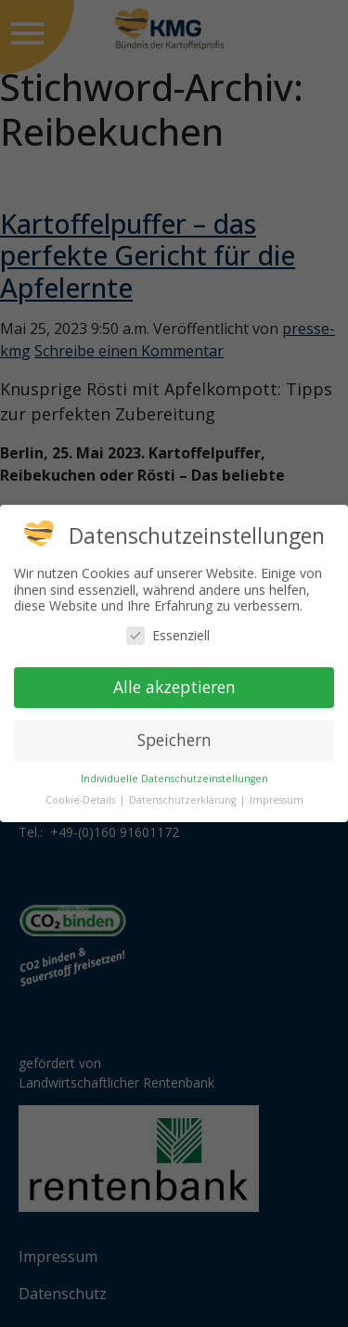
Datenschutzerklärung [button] (183, 799)
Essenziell (168, 635)
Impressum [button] (276, 799)
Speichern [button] (174, 739)
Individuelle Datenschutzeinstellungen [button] (174, 778)
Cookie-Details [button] (81, 799)
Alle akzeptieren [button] (174, 687)
